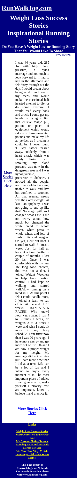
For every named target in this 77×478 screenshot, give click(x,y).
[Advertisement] (63, 228)
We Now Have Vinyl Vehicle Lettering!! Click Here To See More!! (32, 454)
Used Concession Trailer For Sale (32, 436)
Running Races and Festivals (32, 444)
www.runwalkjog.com (35, 474)
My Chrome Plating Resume (32, 441)
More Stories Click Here (8, 179)
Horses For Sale (32, 447)
